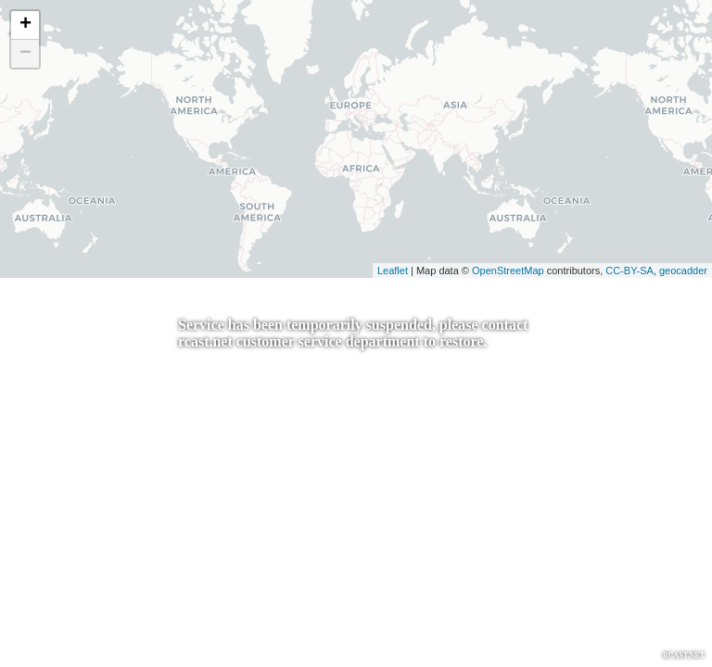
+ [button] (25, 25)
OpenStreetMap (508, 270)
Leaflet (392, 270)
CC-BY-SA (629, 270)
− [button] (25, 54)
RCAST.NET (684, 655)
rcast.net (205, 341)
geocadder (683, 270)
